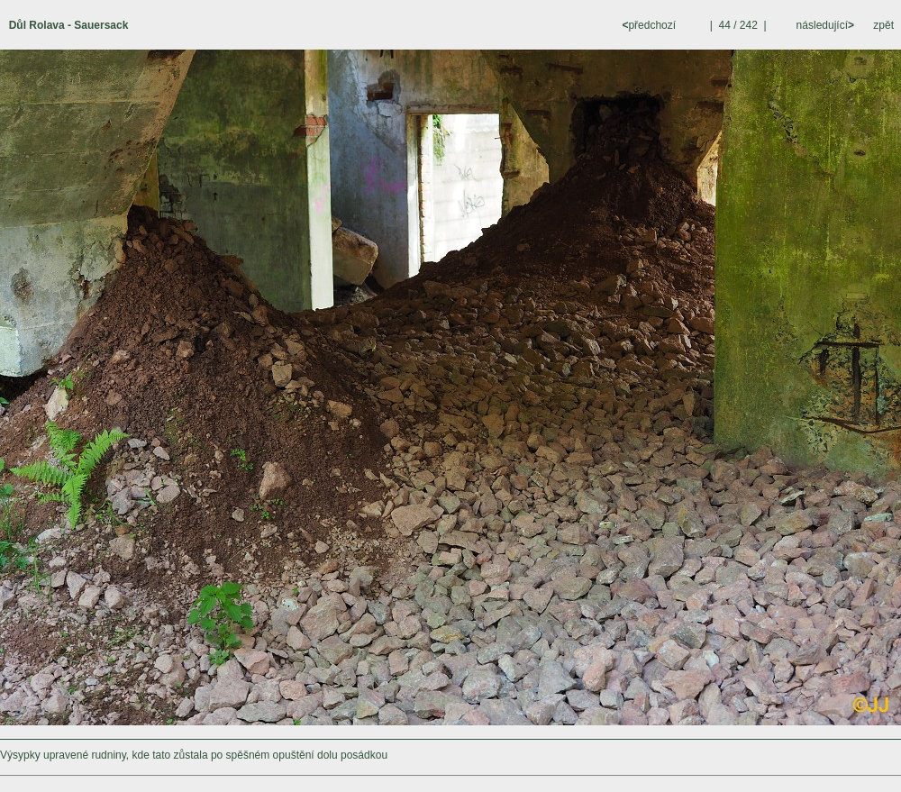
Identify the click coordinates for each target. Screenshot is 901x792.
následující (823, 25)
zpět (883, 25)
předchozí (650, 25)
